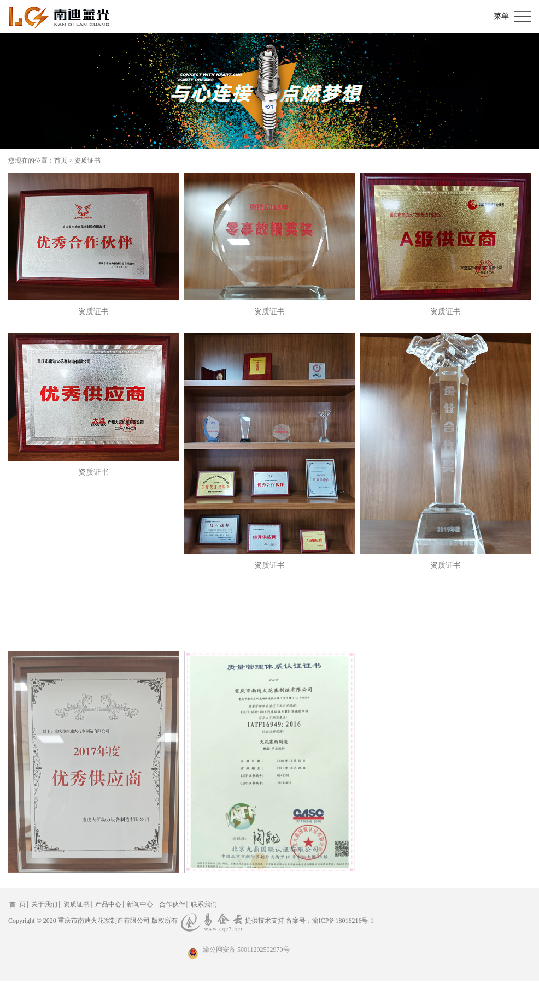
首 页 (17, 904)
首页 (60, 160)
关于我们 (44, 904)
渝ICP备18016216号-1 (343, 920)
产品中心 (108, 904)
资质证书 (87, 160)
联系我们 (204, 904)
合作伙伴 (172, 904)
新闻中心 (140, 904)
